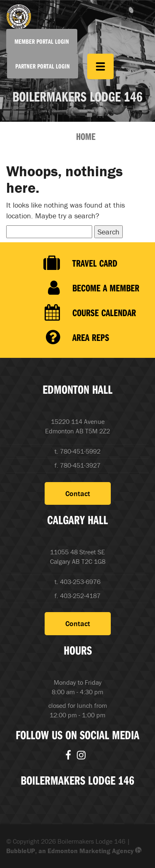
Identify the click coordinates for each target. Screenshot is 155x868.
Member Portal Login (41, 41)
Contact (77, 493)
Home (85, 136)
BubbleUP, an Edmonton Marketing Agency (74, 851)
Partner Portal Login (42, 66)
